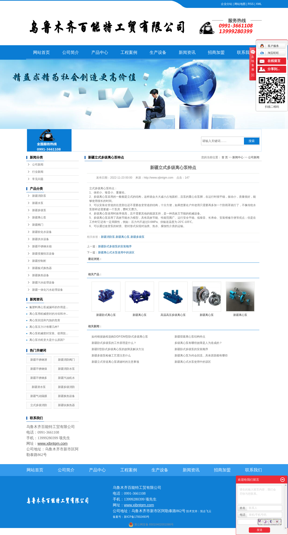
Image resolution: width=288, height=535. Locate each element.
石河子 (131, 532)
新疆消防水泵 (66, 368)
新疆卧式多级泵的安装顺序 (115, 246)
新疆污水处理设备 (43, 282)
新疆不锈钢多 (38, 378)
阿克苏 (147, 532)
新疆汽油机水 (66, 378)
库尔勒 (156, 532)
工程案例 (128, 52)
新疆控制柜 (39, 260)
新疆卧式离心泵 (106, 315)
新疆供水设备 (40, 239)
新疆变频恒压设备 (43, 253)
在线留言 (274, 61)
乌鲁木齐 (173, 532)
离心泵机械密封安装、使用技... (48, 333)
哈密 (164, 532)
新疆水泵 (37, 203)
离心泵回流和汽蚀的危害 (44, 320)
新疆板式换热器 (42, 268)
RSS (251, 4)
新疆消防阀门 (66, 359)
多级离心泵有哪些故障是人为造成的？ (198, 343)
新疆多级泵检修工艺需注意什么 (111, 355)
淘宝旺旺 (269, 53)
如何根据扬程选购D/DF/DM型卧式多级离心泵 (120, 336)
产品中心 (99, 52)
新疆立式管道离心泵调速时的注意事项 (115, 361)
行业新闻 (37, 171)
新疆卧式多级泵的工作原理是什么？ (114, 343)
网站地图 (240, 4)
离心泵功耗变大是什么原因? (47, 340)
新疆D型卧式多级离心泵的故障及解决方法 (118, 349)
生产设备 (158, 52)
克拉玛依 (204, 532)
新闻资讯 (187, 52)
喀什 (139, 532)
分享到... (273, 69)
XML (259, 4)
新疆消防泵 (39, 195)
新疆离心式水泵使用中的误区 (116, 252)
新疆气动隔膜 (38, 396)
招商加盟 (216, 52)
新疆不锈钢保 (38, 368)
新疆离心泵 (39, 217)
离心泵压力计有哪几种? (44, 326)
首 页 (225, 157)
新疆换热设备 (40, 275)
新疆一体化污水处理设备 (47, 289)
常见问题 (37, 179)
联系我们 (245, 52)
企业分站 (226, 4)
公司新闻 (37, 164)
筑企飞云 (205, 511)
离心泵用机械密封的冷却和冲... (48, 313)
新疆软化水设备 (42, 232)
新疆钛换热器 (66, 405)
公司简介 (70, 52)
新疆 (182, 532)
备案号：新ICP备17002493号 (131, 516)
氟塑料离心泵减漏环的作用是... (48, 307)
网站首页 (41, 52)
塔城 (195, 532)
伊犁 (189, 532)
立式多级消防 (38, 405)
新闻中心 (237, 157)
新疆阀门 (37, 224)
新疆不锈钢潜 (38, 359)
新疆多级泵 (39, 210)
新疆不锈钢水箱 (42, 246)
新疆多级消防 (66, 387)
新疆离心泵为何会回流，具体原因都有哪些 (201, 355)
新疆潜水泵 (39, 387)
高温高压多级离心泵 (173, 315)
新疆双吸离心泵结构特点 (190, 336)
